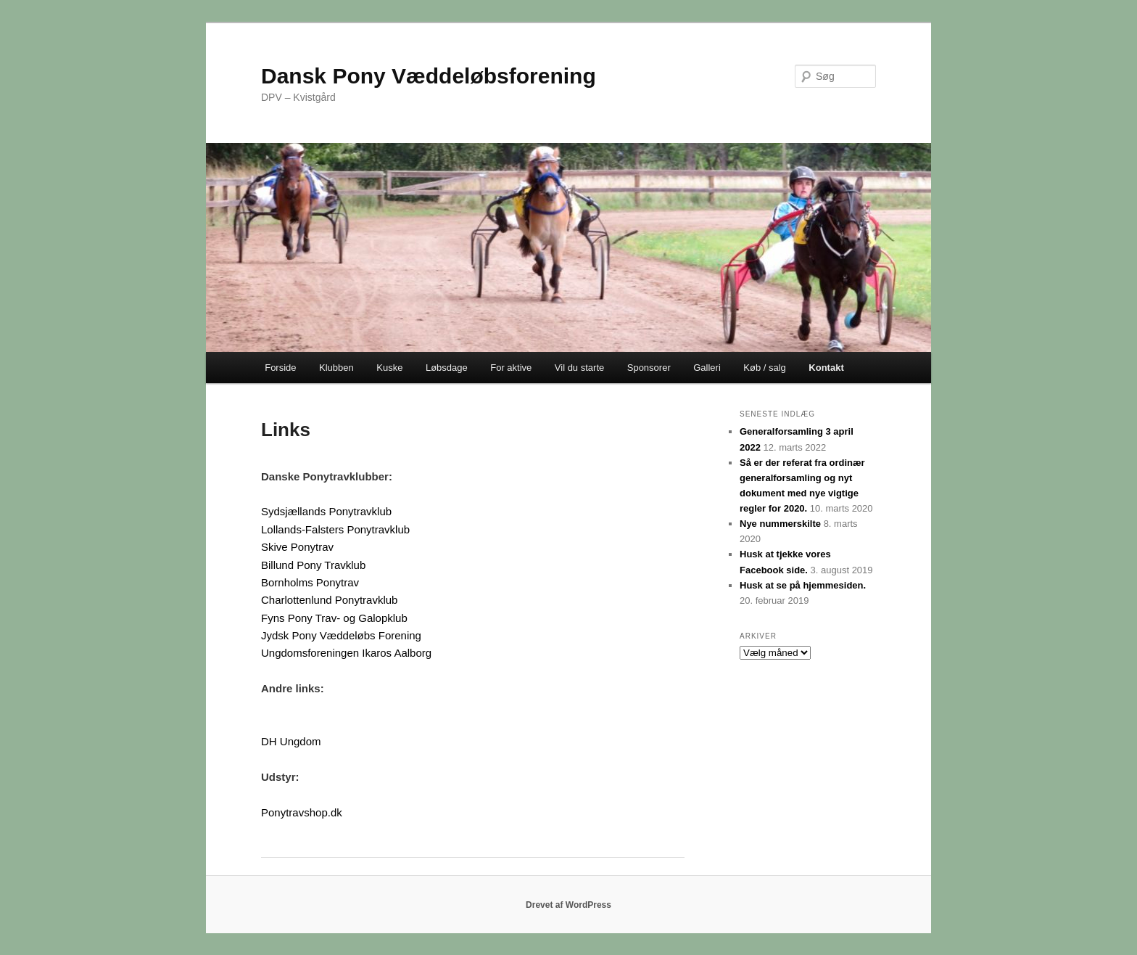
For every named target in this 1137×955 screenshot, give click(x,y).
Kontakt (826, 367)
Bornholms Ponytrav (310, 582)
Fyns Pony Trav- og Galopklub (334, 618)
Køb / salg (764, 367)
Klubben (336, 367)
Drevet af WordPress (568, 905)
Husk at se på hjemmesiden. (803, 585)
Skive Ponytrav (297, 547)
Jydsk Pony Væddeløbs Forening (341, 635)
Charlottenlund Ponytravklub (329, 600)
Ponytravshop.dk (301, 812)
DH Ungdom (291, 741)
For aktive (511, 367)
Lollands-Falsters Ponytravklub (335, 529)
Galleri (707, 367)
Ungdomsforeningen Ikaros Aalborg (346, 653)
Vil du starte (579, 367)
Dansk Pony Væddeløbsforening (428, 76)
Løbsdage (447, 367)
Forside (280, 367)
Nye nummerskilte (780, 523)
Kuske (389, 367)
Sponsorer (649, 367)
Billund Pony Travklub (313, 565)
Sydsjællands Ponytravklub (326, 511)
